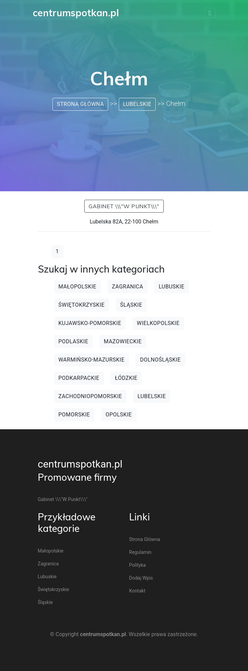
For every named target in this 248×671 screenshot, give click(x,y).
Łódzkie (126, 378)
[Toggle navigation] (209, 13)
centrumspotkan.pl (80, 464)
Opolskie (119, 414)
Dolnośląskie (160, 359)
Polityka (137, 565)
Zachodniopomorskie (90, 396)
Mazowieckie (123, 341)
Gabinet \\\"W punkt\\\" (124, 206)
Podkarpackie (79, 378)
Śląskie (131, 305)
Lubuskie (171, 286)
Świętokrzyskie (82, 305)
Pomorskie (74, 414)
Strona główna (80, 104)
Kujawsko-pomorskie (90, 323)
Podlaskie (73, 341)
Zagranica (127, 286)
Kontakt (137, 590)
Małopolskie (77, 286)
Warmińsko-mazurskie (92, 359)
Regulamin (140, 552)
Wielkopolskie (158, 323)
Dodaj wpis (141, 578)
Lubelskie (137, 104)
